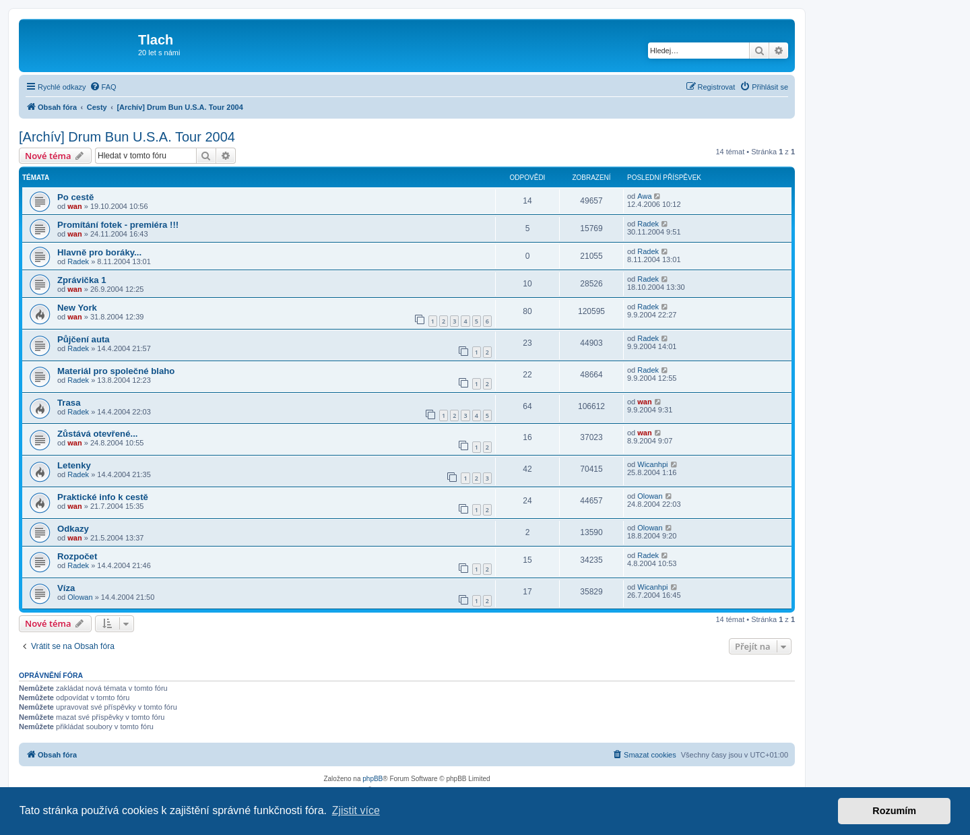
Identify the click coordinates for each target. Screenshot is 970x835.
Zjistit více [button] (356, 810)
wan (74, 206)
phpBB (372, 778)
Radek (648, 224)
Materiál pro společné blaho (115, 371)
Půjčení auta (83, 339)
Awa (644, 196)
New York (77, 308)
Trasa (68, 403)
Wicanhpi (652, 464)
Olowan (649, 496)
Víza (66, 588)
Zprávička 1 (81, 280)
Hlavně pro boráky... (99, 252)
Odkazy (73, 529)
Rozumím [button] (894, 810)
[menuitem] (103, 87)
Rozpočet (77, 556)
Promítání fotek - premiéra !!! (118, 225)
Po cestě (75, 197)
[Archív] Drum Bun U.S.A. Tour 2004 (127, 136)
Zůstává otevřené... (97, 434)
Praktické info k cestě (102, 497)
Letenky (74, 465)
